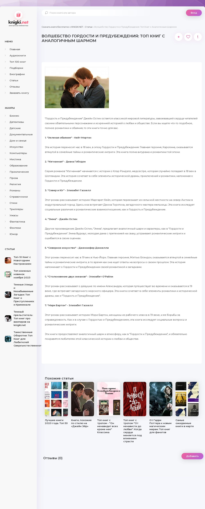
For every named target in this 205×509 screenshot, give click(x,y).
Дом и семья (15, 140)
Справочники (16, 196)
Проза (11, 178)
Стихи (11, 202)
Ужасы (11, 215)
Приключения (17, 171)
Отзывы (12, 86)
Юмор (11, 234)
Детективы (14, 121)
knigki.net (18, 18)
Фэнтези (13, 227)
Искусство (14, 146)
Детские (13, 128)
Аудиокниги (15, 55)
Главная (12, 49)
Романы (12, 190)
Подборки (14, 67)
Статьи (11, 80)
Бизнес (12, 115)
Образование (16, 165)
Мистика (13, 159)
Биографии (15, 74)
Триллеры (14, 209)
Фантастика (15, 221)
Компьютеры (16, 153)
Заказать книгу (17, 92)
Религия (13, 184)
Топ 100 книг (15, 61)
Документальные (19, 134)
